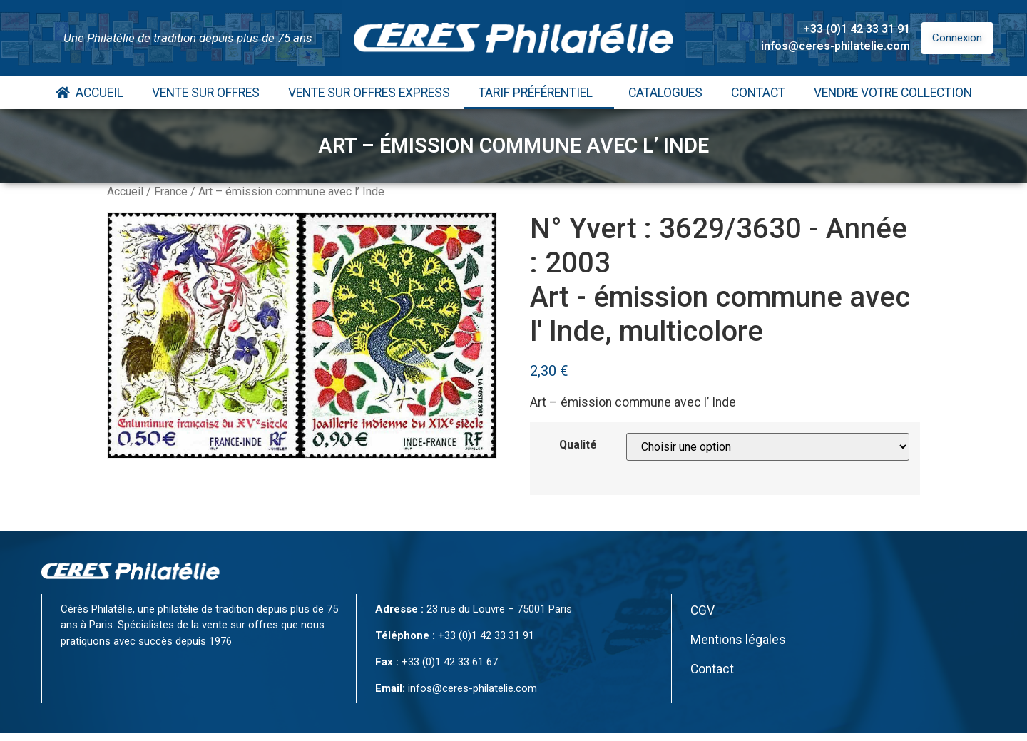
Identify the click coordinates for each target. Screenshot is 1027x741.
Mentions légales (738, 640)
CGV (702, 610)
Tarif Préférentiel (539, 93)
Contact (758, 93)
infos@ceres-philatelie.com (835, 46)
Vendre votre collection (893, 93)
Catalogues (665, 93)
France (171, 191)
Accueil (89, 93)
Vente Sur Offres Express (369, 93)
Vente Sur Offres (206, 93)
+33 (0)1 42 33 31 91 (856, 29)
